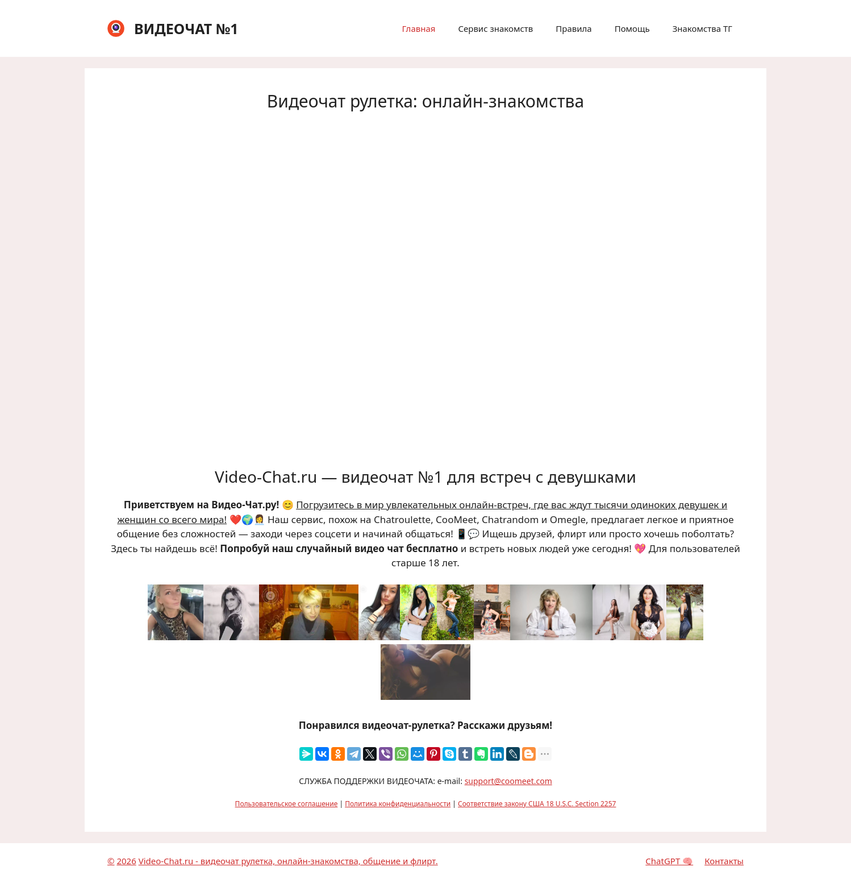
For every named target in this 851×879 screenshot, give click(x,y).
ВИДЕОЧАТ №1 (186, 28)
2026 (126, 860)
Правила (573, 28)
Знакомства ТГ (702, 28)
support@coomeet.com (508, 781)
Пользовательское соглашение (286, 803)
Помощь (632, 28)
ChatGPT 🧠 (669, 860)
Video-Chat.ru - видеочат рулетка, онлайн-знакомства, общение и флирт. (288, 860)
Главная (418, 28)
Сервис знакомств (495, 28)
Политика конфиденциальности (397, 803)
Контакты (724, 860)
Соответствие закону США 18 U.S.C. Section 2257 (537, 803)
